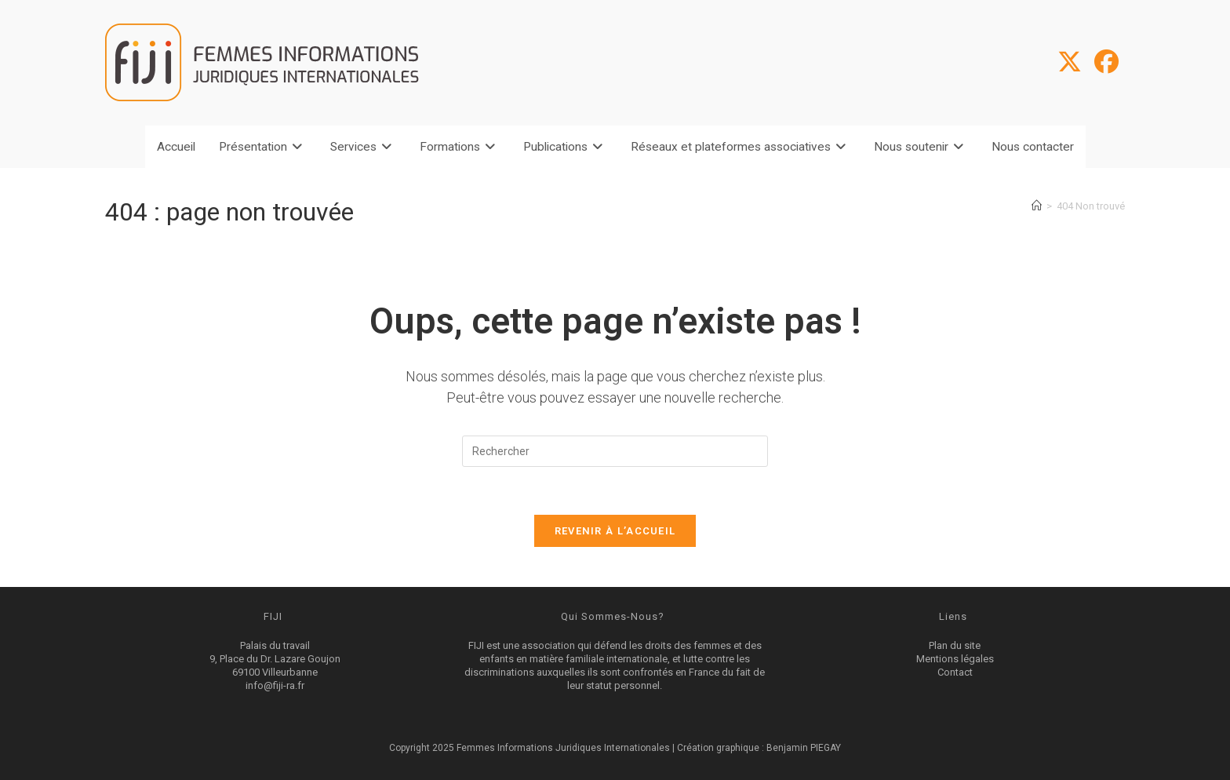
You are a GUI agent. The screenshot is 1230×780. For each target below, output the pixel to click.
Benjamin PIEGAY (803, 747)
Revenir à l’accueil (615, 531)
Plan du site (955, 645)
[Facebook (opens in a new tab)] (1106, 62)
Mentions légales (955, 659)
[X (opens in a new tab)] (1069, 62)
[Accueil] (1037, 206)
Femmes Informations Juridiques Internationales (564, 747)
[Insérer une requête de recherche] (615, 451)
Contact (955, 672)
